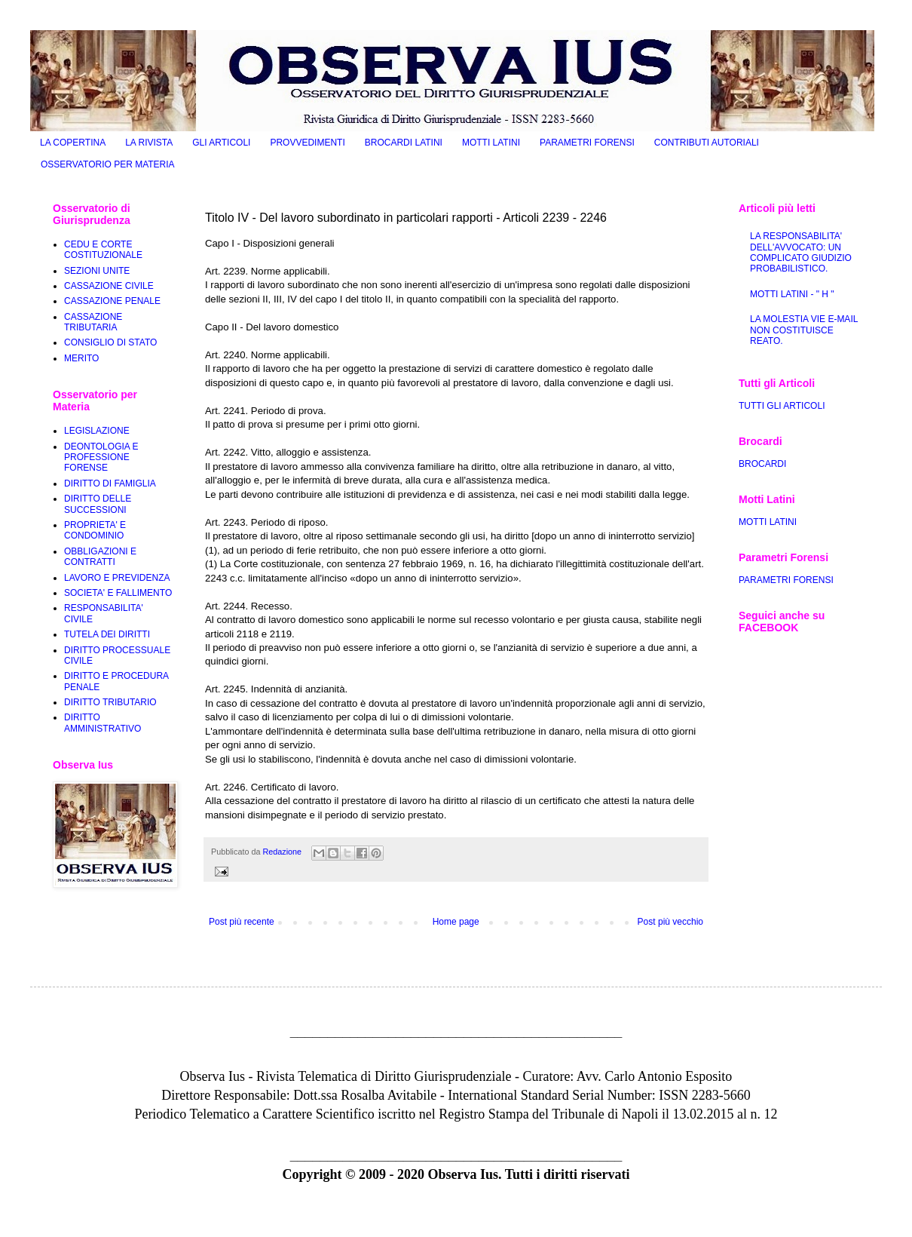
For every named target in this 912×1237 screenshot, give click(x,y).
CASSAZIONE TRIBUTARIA (93, 322)
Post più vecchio (670, 921)
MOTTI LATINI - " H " (792, 294)
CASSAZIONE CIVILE (109, 286)
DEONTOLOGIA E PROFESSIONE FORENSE (101, 457)
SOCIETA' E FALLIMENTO (118, 593)
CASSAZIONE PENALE (112, 301)
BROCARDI (762, 464)
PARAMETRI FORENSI (587, 142)
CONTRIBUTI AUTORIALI (706, 142)
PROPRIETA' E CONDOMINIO (95, 530)
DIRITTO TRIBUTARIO (110, 702)
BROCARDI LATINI (403, 142)
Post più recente (241, 921)
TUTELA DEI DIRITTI (107, 634)
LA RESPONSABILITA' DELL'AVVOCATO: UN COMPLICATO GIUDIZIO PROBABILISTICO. (801, 252)
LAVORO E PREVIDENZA (117, 577)
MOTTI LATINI (491, 142)
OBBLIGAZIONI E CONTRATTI (100, 556)
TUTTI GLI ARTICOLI (782, 406)
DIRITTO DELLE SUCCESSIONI (97, 503)
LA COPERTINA (73, 142)
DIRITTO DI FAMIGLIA (110, 483)
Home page (456, 921)
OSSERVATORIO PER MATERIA (108, 164)
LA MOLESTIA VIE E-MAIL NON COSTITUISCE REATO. (804, 330)
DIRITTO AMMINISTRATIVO (102, 722)
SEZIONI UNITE (97, 271)
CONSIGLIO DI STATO (110, 342)
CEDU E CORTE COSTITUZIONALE (103, 249)
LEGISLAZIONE (97, 430)
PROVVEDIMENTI (307, 142)
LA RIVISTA (149, 142)
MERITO (81, 358)
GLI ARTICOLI (221, 142)
